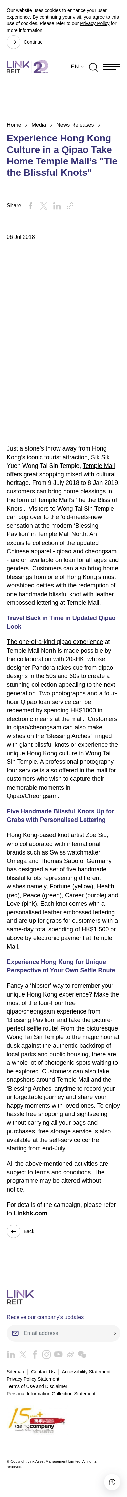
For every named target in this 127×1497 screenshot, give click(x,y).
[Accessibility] (112, 1482)
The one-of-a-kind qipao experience (55, 641)
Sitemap (15, 1371)
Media (38, 125)
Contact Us (43, 1371)
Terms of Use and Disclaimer (37, 1386)
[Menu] (111, 67)
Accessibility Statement (86, 1371)
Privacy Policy (94, 23)
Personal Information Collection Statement (51, 1393)
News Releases (75, 125)
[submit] (113, 1333)
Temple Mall (99, 465)
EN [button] (75, 66)
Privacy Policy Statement (33, 1379)
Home (14, 125)
